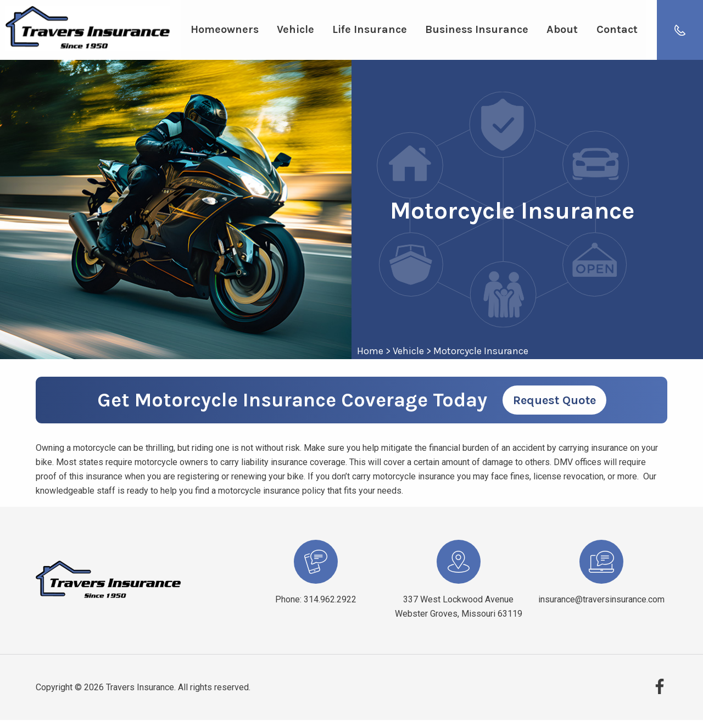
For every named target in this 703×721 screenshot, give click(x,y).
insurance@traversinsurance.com (601, 600)
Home (370, 352)
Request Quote (554, 401)
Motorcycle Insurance (480, 352)
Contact (613, 30)
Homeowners (224, 30)
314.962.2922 (330, 600)
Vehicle (294, 30)
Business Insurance (475, 30)
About (560, 30)
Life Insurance (368, 30)
